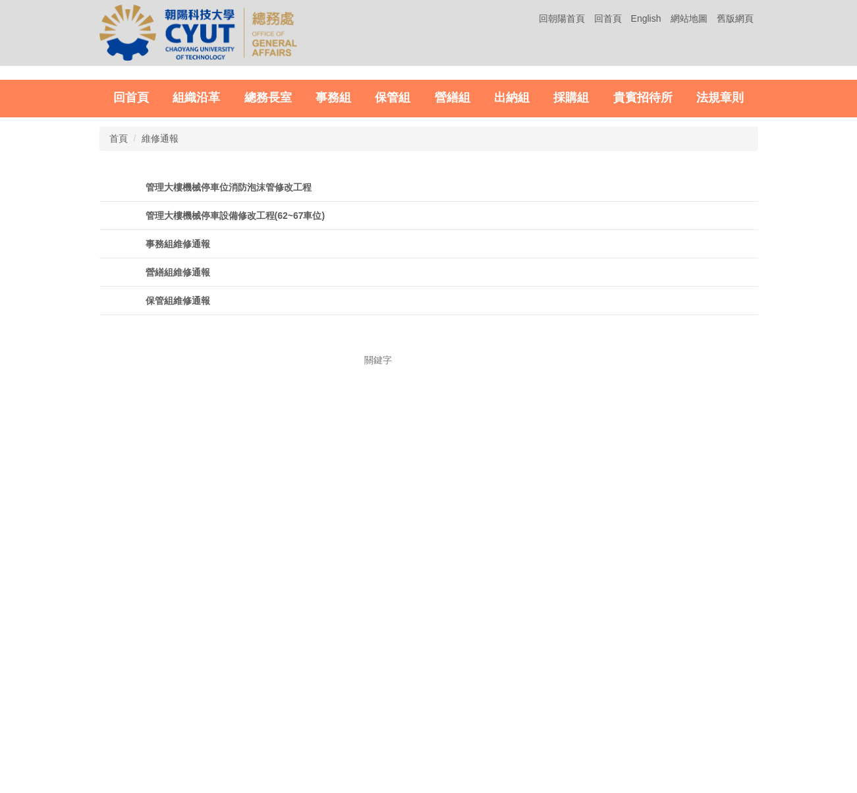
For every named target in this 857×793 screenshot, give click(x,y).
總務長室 (268, 334)
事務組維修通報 (178, 480)
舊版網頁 (735, 18)
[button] (25, 191)
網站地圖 (689, 18)
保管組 (392, 334)
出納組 (512, 334)
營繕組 (452, 334)
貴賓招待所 (643, 334)
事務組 (333, 334)
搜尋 (487, 618)
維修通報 (160, 375)
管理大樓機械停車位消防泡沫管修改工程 (229, 424)
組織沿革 (196, 334)
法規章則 (720, 334)
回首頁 (608, 18)
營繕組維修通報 (178, 509)
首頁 (118, 375)
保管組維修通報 (178, 537)
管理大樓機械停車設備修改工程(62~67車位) (235, 452)
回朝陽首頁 (562, 18)
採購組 (571, 334)
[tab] (619, 300)
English (646, 18)
